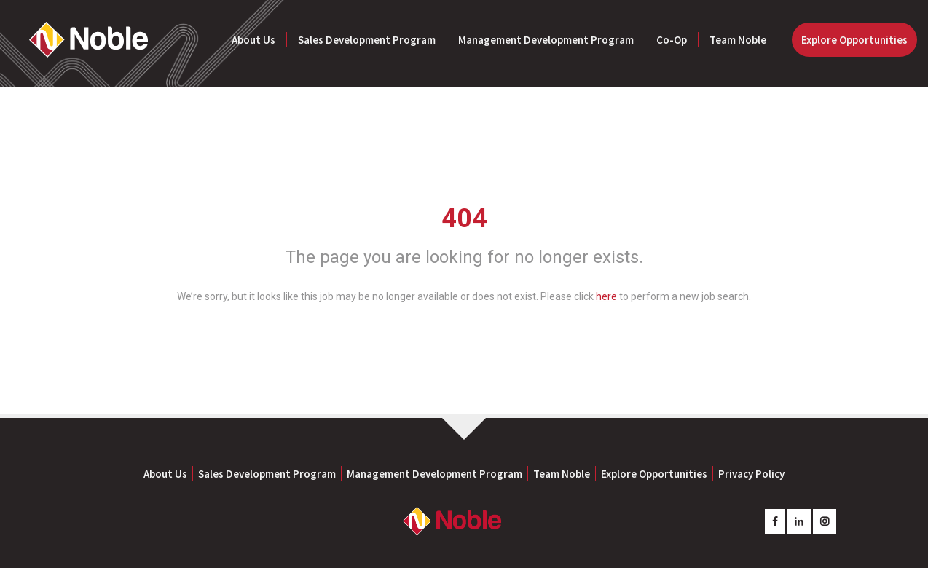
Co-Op (671, 40)
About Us (253, 40)
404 (464, 218)
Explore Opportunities (854, 40)
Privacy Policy (751, 474)
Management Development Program (546, 40)
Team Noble (737, 40)
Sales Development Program (367, 40)
